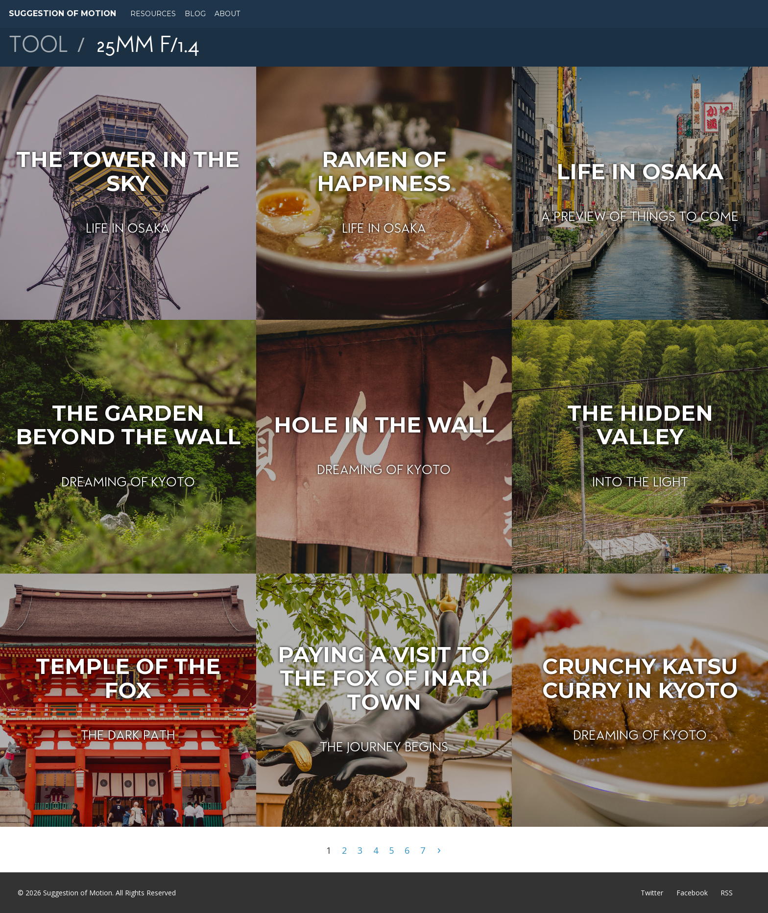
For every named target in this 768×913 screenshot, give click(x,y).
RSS (726, 892)
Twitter (652, 892)
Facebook (692, 892)
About (227, 13)
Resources (153, 13)
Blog (195, 13)
